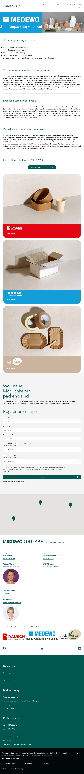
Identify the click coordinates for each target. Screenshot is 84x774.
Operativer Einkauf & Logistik (14, 733)
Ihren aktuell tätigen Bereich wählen (42, 444)
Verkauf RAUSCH (9, 729)
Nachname (8, 435)
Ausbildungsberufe (10, 697)
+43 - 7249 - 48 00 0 (8, 595)
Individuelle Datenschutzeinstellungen (13, 769)
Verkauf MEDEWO (10, 725)
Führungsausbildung (11, 705)
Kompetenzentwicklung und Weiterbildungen (21, 701)
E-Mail (6, 418)
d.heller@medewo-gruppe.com (11, 566)
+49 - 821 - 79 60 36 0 (9, 558)
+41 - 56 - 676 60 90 (48, 558)
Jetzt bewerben (36, 167)
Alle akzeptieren (10, 763)
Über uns (6, 681)
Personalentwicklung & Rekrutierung (17, 745)
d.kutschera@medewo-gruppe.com (12, 602)
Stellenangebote (48, 5)
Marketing (7, 741)
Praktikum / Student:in (11, 709)
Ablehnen (46, 763)
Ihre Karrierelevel (42, 456)
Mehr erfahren (11, 233)
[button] (40, 503)
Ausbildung (60, 5)
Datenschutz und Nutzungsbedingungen (37, 469)
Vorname (7, 426)
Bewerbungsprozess (11, 677)
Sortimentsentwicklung (12, 737)
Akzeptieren (28, 763)
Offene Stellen (8, 673)
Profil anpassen (20, 481)
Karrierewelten (71, 5)
